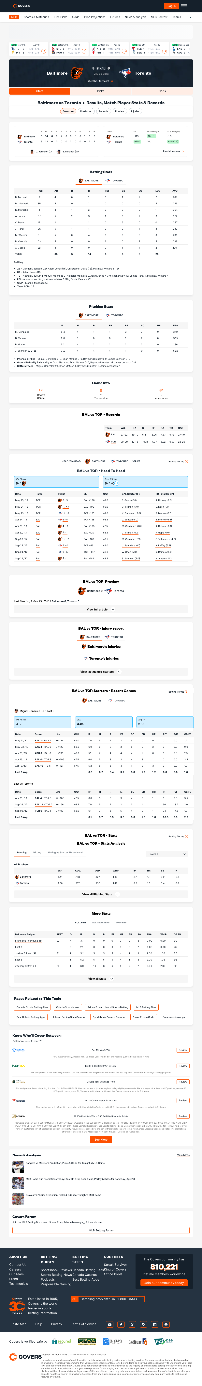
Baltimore (57, 73)
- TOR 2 (43, 804)
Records (103, 111)
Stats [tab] (39, 91)
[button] (101, 609)
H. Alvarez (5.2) (163, 558)
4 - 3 (65, 526)
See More (101, 1139)
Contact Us (17, 1265)
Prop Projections (94, 17)
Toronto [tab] (114, 180)
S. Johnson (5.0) (131, 558)
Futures (115, 17)
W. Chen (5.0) (129, 551)
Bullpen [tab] (80, 922)
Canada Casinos (84, 1275)
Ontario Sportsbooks (67, 1007)
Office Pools (113, 1274)
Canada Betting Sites (88, 1270)
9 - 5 (65, 551)
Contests (113, 1256)
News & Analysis (135, 17)
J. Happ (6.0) (162, 532)
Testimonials (18, 1284)
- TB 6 (42, 765)
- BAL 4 (43, 810)
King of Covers (115, 1269)
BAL (113, 434)
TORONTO (113, 637)
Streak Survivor (115, 1265)
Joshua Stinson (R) (25, 953)
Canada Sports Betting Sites (32, 1007)
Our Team (16, 1274)
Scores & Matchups (36, 17)
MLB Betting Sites (146, 1007)
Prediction (86, 111)
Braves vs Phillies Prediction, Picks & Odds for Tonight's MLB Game (63, 1195)
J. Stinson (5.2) (130, 519)
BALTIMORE (89, 637)
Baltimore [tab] (88, 180)
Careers (15, 1269)
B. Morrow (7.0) (163, 513)
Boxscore (68, 111)
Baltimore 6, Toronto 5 (65, 601)
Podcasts (48, 1279)
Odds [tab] (162, 91)
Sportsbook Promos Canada (109, 1017)
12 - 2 (66, 538)
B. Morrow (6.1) (163, 519)
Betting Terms (178, 461)
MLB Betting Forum (101, 1230)
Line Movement (172, 151)
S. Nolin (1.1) (162, 506)
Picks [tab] (100, 91)
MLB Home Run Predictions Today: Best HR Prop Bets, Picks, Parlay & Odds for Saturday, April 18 (80, 1179)
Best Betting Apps (85, 1279)
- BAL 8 (43, 753)
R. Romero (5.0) (163, 551)
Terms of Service (83, 1324)
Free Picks (60, 17)
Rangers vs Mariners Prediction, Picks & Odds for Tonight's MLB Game (65, 1163)
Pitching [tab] (22, 852)
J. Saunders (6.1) (131, 545)
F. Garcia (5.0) (129, 500)
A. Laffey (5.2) (163, 545)
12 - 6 (66, 513)
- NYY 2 (43, 740)
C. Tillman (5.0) (130, 506)
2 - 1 (65, 532)
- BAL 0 (43, 746)
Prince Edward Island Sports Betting (108, 1007)
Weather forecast (98, 81)
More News (183, 1154)
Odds (75, 17)
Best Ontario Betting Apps (31, 1017)
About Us (18, 1256)
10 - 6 (66, 506)
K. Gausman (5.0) (131, 513)
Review (183, 1050)
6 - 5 (65, 500)
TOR (113, 441)
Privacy (56, 1324)
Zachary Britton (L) (25, 965)
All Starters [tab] (101, 922)
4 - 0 (65, 545)
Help (38, 1324)
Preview (119, 111)
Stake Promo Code (143, 1017)
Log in (172, 6)
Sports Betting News (56, 1275)
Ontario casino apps (174, 1017)
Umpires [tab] (121, 922)
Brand (13, 1279)
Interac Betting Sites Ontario (69, 1017)
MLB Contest (159, 17)
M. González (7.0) (131, 539)
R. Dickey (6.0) (163, 526)
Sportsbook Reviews (56, 1270)
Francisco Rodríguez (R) (28, 940)
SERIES (136, 461)
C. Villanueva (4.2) (165, 539)
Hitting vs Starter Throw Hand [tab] (65, 852)
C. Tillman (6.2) (130, 532)
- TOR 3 (43, 759)
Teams (176, 17)
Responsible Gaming (56, 1284)
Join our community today (164, 1283)
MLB (14, 17)
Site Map (19, 1324)
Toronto (143, 73)
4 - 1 (65, 558)
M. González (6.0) (132, 526)
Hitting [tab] (37, 852)
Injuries (135, 111)
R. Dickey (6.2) (163, 500)
